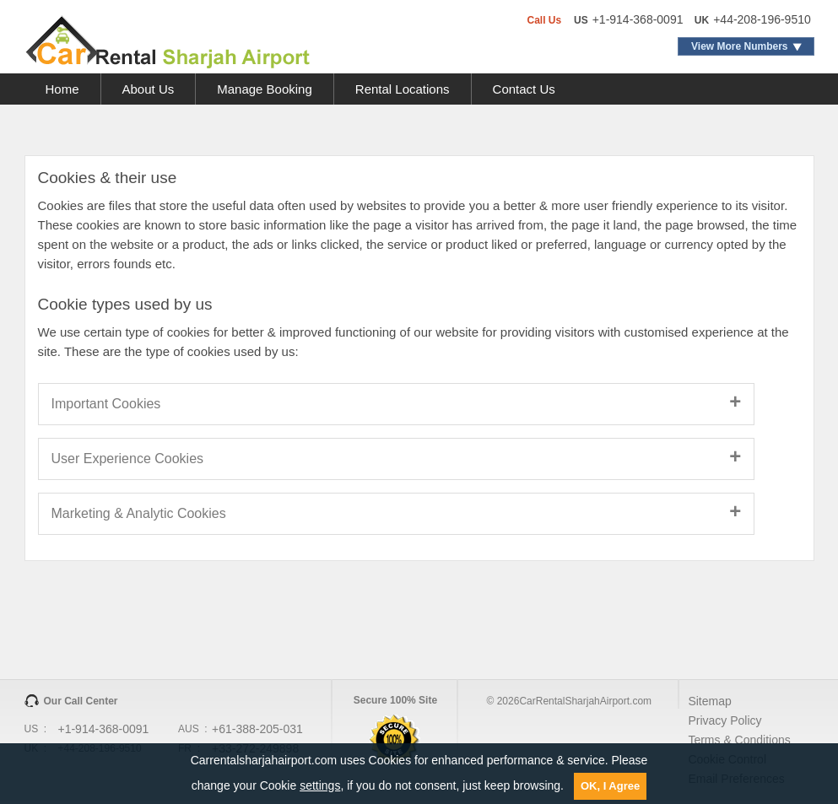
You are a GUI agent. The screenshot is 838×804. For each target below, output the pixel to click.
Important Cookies (106, 404)
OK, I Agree (610, 786)
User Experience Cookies (127, 458)
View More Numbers (739, 46)
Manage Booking (264, 89)
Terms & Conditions (739, 740)
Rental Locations (402, 89)
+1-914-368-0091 (638, 19)
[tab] (419, 404)
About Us (148, 89)
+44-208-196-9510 (762, 19)
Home (62, 89)
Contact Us (524, 89)
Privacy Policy (724, 720)
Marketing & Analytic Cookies (138, 513)
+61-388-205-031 (257, 729)
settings (320, 785)
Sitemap (709, 701)
